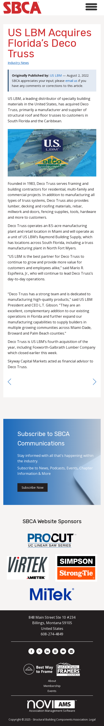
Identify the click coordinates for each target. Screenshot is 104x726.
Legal (92, 719)
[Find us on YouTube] (63, 651)
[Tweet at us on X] (39, 651)
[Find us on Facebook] (31, 651)
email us (71, 81)
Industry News (18, 62)
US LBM (56, 75)
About (52, 681)
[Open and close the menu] (70, 7)
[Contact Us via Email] (71, 651)
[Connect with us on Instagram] (55, 651)
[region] (94, 382)
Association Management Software (51, 706)
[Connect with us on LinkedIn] (47, 651)
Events (52, 691)
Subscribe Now (32, 487)
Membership (52, 686)
